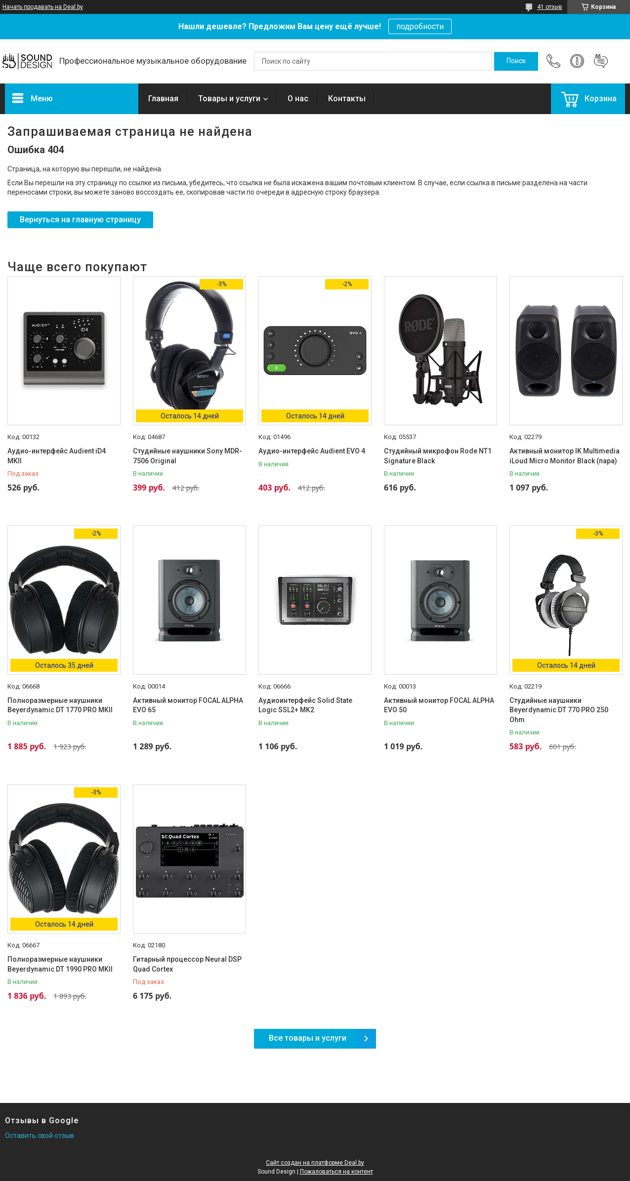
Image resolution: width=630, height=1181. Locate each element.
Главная (163, 98)
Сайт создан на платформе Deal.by (315, 1162)
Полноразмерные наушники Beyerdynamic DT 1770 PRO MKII (60, 705)
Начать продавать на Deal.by (42, 6)
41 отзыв (549, 6)
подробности (420, 26)
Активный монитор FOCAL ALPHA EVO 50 (439, 705)
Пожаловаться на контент (336, 1171)
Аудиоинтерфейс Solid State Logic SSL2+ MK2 (305, 705)
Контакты (347, 98)
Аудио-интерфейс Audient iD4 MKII (56, 456)
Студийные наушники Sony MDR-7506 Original (187, 456)
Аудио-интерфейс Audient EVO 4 (311, 451)
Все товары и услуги (307, 1038)
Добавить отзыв (601, 61)
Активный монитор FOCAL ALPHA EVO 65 (188, 705)
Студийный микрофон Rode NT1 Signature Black (438, 456)
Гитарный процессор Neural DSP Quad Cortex (187, 964)
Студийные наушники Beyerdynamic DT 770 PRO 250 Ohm (558, 710)
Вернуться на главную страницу (80, 219)
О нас (298, 98)
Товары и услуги (229, 98)
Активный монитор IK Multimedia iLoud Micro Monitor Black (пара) (564, 456)
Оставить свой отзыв (39, 1136)
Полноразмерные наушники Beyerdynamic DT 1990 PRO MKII (60, 964)
